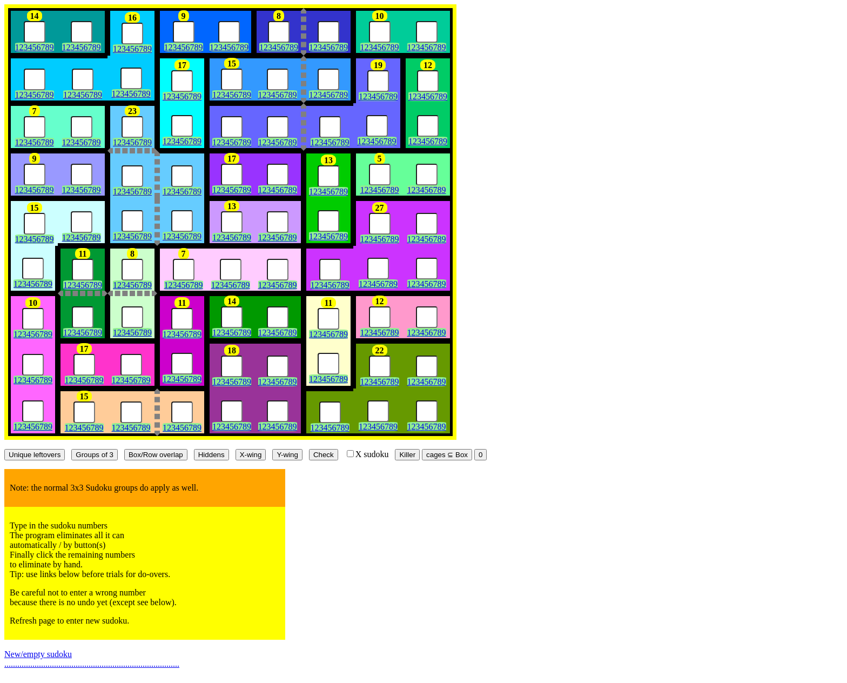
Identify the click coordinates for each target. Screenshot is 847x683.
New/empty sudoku (38, 654)
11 (82, 253)
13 (328, 160)
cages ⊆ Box (447, 455)
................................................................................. (91, 663)
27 (379, 207)
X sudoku (368, 454)
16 (132, 17)
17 (182, 65)
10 (379, 16)
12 (428, 65)
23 (132, 111)
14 (34, 16)
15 (231, 63)
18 (231, 350)
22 (379, 350)
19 (378, 65)
